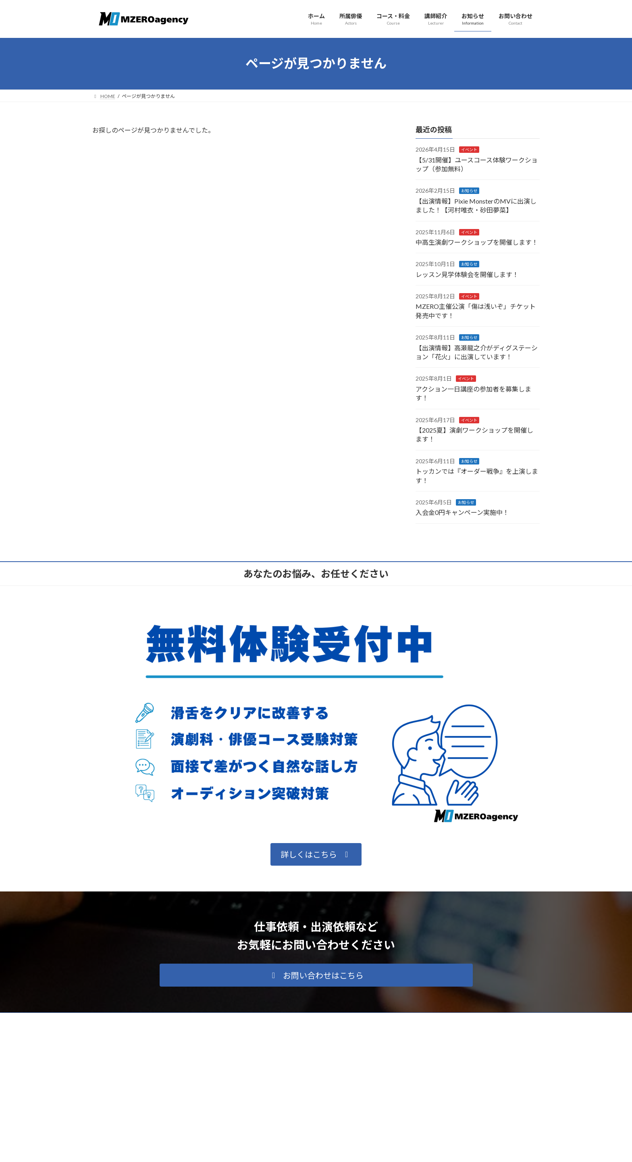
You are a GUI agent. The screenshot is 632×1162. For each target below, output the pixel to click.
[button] (316, 854)
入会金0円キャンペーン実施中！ (462, 512)
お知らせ (469, 190)
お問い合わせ (264, 1137)
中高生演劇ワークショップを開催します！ (477, 242)
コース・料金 (264, 1095)
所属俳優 (260, 1081)
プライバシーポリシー (124, 1020)
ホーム (257, 1067)
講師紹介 (260, 1109)
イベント (469, 149)
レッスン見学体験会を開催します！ (467, 274)
